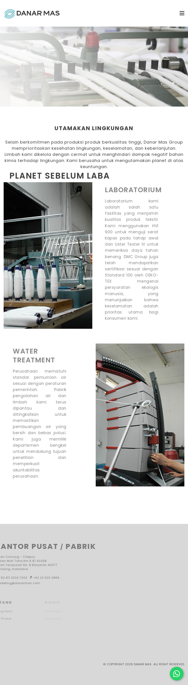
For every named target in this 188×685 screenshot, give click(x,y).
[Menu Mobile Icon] (142, 13)
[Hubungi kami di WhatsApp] (176, 673)
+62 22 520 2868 (37, 578)
